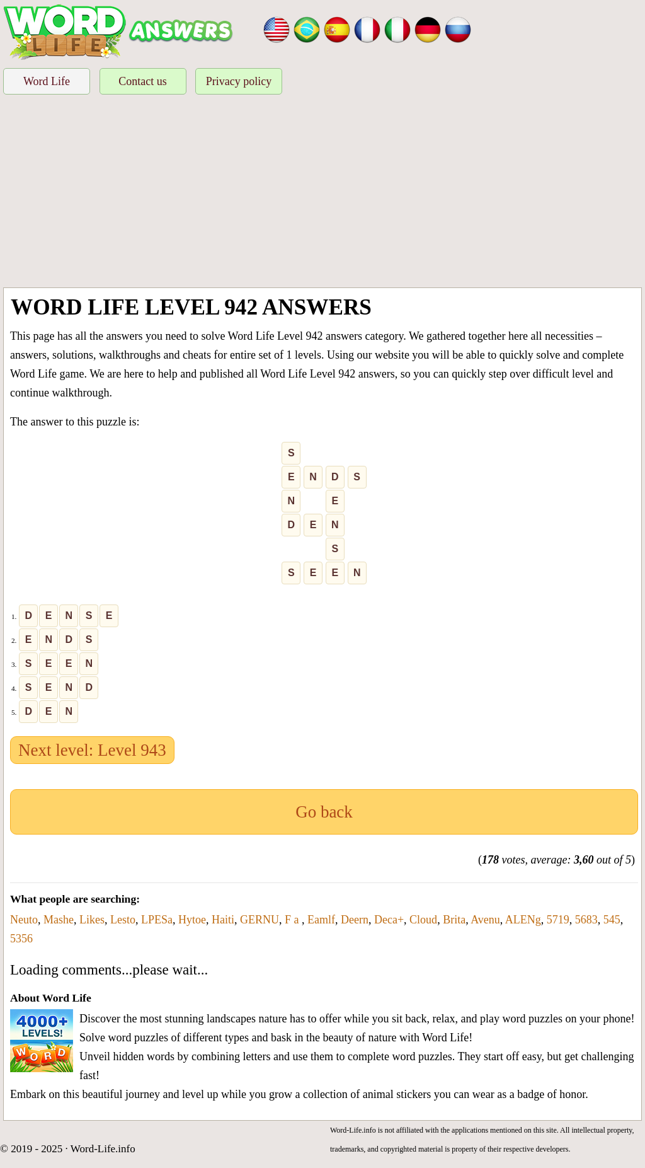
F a (293, 919)
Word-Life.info (103, 1149)
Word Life (46, 81)
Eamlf (321, 919)
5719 (558, 919)
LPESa (157, 919)
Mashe (58, 919)
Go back (324, 811)
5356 (21, 938)
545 (611, 919)
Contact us (142, 81)
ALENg (523, 919)
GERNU (259, 919)
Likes (92, 919)
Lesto (122, 919)
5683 (586, 919)
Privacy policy (238, 81)
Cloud (423, 919)
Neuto (24, 919)
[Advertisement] (322, 193)
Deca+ (389, 919)
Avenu (485, 919)
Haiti (223, 919)
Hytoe (192, 919)
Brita (454, 919)
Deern (354, 919)
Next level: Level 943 (92, 750)
